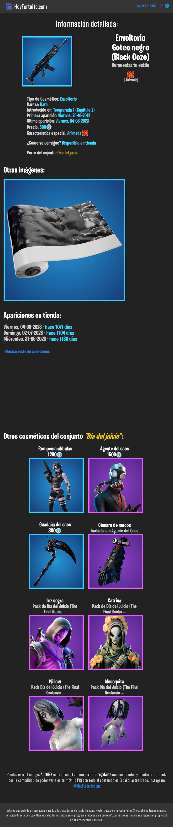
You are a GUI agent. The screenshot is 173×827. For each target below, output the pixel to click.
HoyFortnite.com (30, 6)
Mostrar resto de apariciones (27, 351)
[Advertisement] (86, 391)
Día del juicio (68, 153)
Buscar (140, 5)
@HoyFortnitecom (86, 786)
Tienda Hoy (155, 5)
